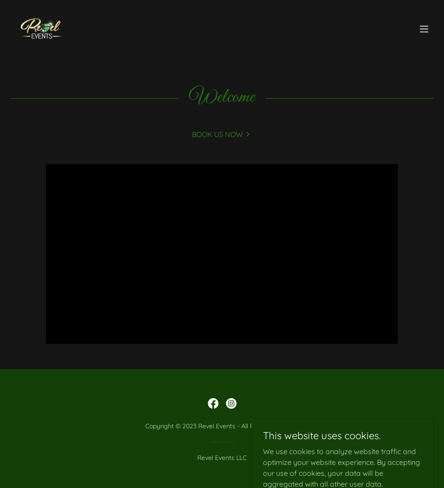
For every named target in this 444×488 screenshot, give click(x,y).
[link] (42, 29)
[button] (424, 29)
